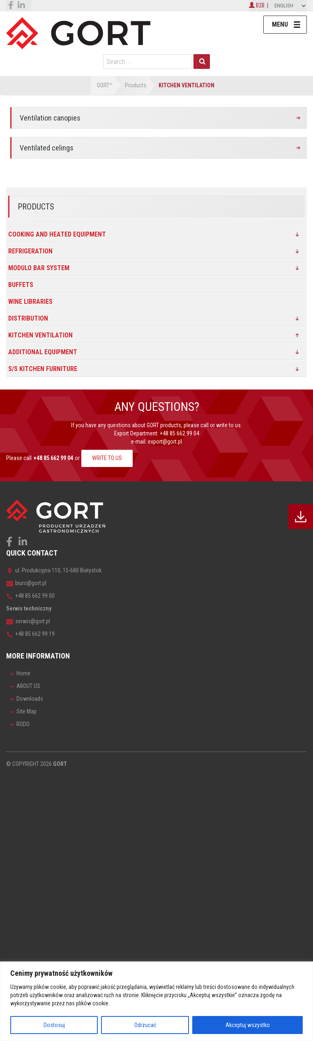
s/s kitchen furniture (42, 369)
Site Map (26, 711)
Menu (280, 24)
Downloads (29, 698)
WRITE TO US (107, 458)
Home (23, 673)
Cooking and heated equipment (57, 234)
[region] (156, 1001)
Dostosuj (54, 1025)
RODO (23, 724)
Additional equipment (42, 352)
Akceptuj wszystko (248, 1025)
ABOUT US (28, 686)
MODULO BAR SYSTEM (38, 268)
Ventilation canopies (50, 118)
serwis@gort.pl (28, 621)
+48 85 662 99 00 (30, 595)
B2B (257, 5)
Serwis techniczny (28, 608)
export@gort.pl (165, 441)
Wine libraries (30, 301)
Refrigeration (30, 251)
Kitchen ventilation (40, 335)
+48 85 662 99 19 (30, 634)
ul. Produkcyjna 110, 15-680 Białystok (53, 570)
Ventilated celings (47, 148)
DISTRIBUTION (28, 318)
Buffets (20, 285)
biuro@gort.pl (26, 583)
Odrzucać (145, 1025)
